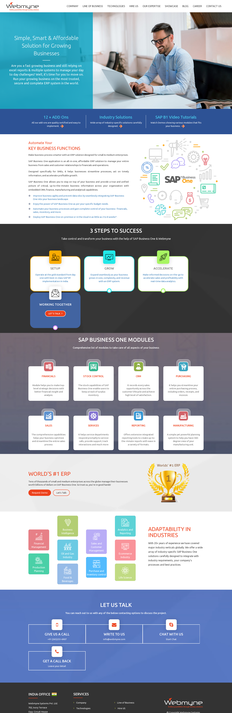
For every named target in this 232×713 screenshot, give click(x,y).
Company (72, 6)
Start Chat (138, 601)
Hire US (133, 6)
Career (197, 6)
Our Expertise (152, 6)
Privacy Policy (125, 654)
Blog (185, 6)
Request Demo (40, 455)
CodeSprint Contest (128, 665)
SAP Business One (85, 660)
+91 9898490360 (177, 676)
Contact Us (213, 6)
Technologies (116, 6)
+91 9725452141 (61, 676)
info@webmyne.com (94, 601)
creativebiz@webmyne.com (47, 661)
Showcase (171, 6)
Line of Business (93, 6)
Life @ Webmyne (127, 660)
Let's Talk (61, 455)
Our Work (123, 649)
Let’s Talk (182, 277)
